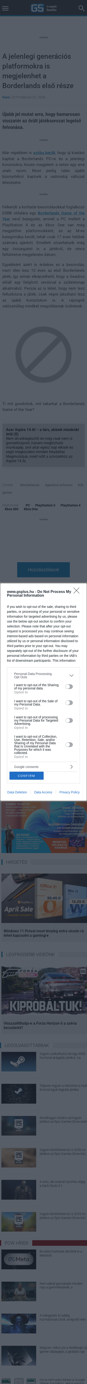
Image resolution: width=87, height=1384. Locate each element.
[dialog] (43, 692)
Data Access (43, 792)
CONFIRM (26, 776)
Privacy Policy (69, 792)
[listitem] (43, 675)
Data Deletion (17, 792)
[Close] (78, 592)
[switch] (69, 686)
